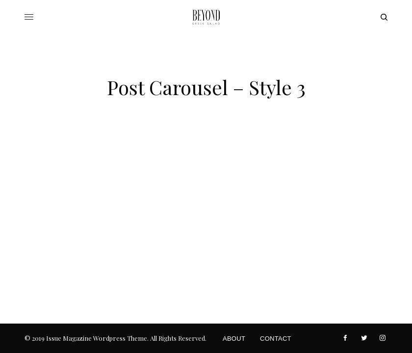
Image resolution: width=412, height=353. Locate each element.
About (234, 338)
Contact (275, 338)
